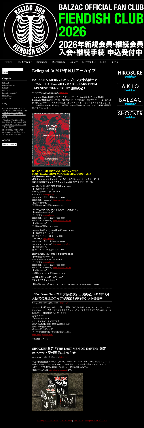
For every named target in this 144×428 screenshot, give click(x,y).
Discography (58, 61)
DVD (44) (5, 88)
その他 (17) (6, 98)
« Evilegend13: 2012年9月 (48, 420)
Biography (41, 61)
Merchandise (89, 61)
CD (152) (5, 82)
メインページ (66, 420)
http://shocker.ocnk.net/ (57, 370)
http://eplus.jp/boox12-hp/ (42, 335)
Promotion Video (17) (9, 93)
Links (103, 61)
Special (114, 61)
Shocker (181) (7, 95)
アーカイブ (78, 420)
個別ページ (63, 93)
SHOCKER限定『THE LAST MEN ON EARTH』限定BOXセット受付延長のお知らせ (13, 132)
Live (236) (5, 90)
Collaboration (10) (8, 85)
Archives (6, 140)
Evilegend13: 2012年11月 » (96, 420)
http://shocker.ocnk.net (62, 200)
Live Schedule (24, 61)
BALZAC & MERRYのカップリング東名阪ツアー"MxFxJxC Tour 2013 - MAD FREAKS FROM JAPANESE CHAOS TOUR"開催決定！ (64, 84)
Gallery (74, 61)
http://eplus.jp (48, 194)
